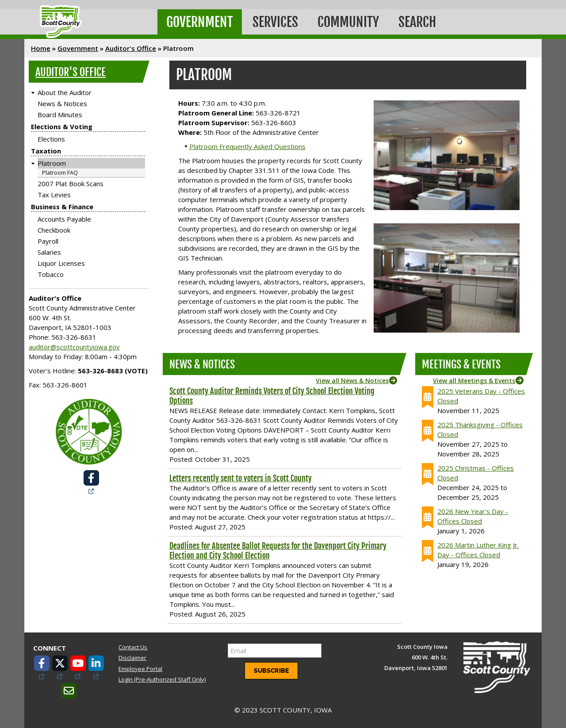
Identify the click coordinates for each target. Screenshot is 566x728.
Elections (51, 138)
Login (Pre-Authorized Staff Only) (162, 679)
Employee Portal (140, 669)
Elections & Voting (61, 126)
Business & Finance (62, 206)
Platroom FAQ (60, 172)
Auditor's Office (130, 48)
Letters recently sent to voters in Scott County (240, 478)
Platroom (52, 163)
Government (199, 22)
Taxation (46, 150)
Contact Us (133, 647)
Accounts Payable (64, 219)
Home (40, 48)
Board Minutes (60, 114)
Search (417, 22)
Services (275, 22)
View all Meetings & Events (474, 380)
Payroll (48, 241)
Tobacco (51, 274)
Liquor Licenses (61, 263)
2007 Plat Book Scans (70, 183)
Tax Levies (54, 194)
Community (348, 22)
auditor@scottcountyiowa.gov (74, 346)
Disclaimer (132, 658)
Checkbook (54, 230)
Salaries (49, 252)
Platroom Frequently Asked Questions (247, 146)
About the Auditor (65, 92)
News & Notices (62, 103)
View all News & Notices (352, 380)
